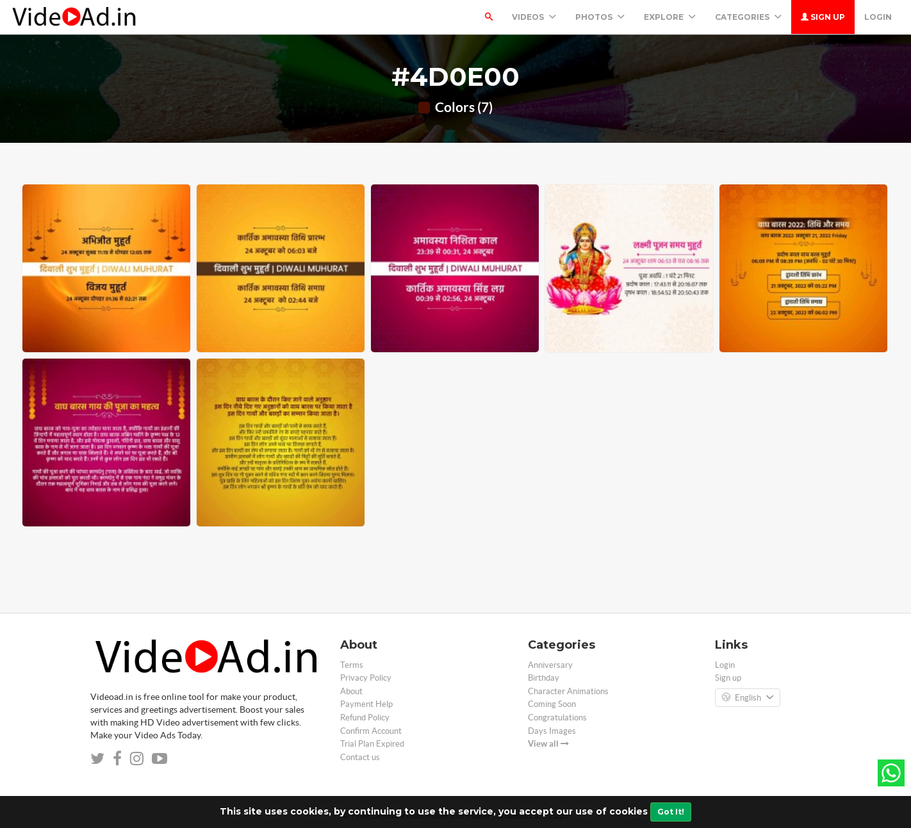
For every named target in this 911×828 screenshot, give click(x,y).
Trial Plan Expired (372, 744)
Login (878, 17)
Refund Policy (365, 717)
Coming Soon (552, 704)
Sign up (823, 17)
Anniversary (550, 665)
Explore (670, 17)
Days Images (552, 731)
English (747, 698)
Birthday (543, 678)
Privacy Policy (365, 678)
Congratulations (557, 717)
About (351, 691)
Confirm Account (371, 731)
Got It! (670, 811)
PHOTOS (600, 17)
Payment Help (366, 704)
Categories (748, 17)
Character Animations (568, 691)
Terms (351, 665)
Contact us (360, 757)
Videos (534, 17)
